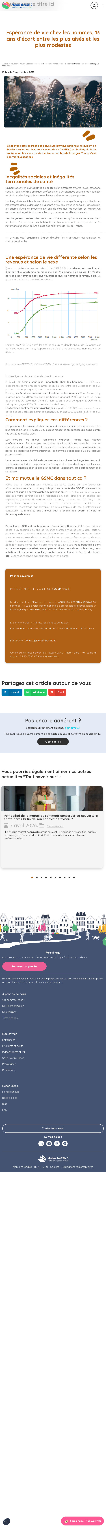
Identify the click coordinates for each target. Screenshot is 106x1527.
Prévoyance (9, 1064)
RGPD (37, 1166)
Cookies (54, 1166)
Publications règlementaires (77, 1166)
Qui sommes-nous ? (13, 999)
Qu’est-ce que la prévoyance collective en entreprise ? (49, 817)
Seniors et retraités (13, 1058)
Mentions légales (22, 1166)
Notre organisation (13, 1005)
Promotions (8, 1070)
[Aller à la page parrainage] (82, 1520)
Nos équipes (9, 1012)
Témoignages (10, 1018)
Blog (4, 1103)
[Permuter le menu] (102, 5)
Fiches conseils (10, 1091)
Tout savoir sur (17, 64)
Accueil (5, 64)
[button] (12, 692)
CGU (45, 1166)
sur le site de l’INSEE (58, 588)
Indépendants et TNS (14, 1051)
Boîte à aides (9, 1097)
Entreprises (8, 1039)
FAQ (4, 1109)
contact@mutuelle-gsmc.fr (40, 640)
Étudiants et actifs (12, 1045)
